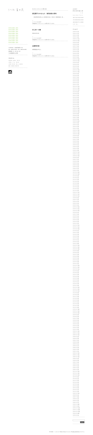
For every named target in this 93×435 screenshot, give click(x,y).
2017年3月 (75, 186)
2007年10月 (75, 375)
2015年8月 (75, 212)
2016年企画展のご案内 (13, 40)
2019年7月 (75, 139)
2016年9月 (75, 197)
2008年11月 (75, 354)
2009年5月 (75, 344)
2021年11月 (75, 88)
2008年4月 (75, 365)
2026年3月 (75, 33)
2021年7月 (75, 95)
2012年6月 (75, 276)
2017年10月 (75, 174)
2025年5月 (75, 49)
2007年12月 (75, 371)
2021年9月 (75, 91)
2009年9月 (75, 336)
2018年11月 (75, 154)
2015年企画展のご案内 (13, 42)
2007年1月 (75, 391)
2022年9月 (75, 73)
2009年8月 (75, 338)
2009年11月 (75, 333)
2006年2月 (75, 404)
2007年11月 (75, 373)
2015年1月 (75, 223)
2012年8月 (75, 272)
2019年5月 (75, 143)
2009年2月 (75, 349)
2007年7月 (75, 380)
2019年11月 (75, 132)
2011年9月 (75, 292)
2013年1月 (75, 263)
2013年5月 (75, 258)
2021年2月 (75, 104)
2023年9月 (75, 62)
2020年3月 (75, 124)
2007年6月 (75, 382)
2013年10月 (75, 249)
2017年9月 (75, 175)
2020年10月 (75, 111)
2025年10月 (75, 40)
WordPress (82, 431)
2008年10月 (75, 356)
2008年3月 (75, 367)
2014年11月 (75, 227)
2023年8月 (75, 64)
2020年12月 (75, 108)
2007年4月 (75, 386)
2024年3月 (75, 57)
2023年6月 (75, 66)
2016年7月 (75, 199)
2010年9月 (75, 314)
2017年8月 (75, 177)
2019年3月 (75, 146)
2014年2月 (75, 241)
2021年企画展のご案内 (13, 31)
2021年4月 (75, 101)
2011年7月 (75, 296)
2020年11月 (75, 110)
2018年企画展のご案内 (13, 37)
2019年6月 (75, 141)
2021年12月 (75, 86)
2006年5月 (75, 400)
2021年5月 (75, 99)
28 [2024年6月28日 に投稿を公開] (79, 22)
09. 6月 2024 (34, 38)
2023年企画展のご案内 (13, 28)
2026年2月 (75, 35)
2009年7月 (75, 340)
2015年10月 (75, 210)
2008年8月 (75, 360)
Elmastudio (68, 431)
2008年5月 (75, 364)
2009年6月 (75, 342)
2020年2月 (75, 126)
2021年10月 (75, 90)
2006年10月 (75, 393)
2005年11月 (75, 409)
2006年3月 (75, 402)
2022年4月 (75, 80)
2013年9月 (75, 250)
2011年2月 (75, 305)
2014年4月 (75, 238)
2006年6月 (75, 398)
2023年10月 (75, 60)
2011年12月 (75, 287)
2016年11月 (75, 194)
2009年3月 (75, 347)
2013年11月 (75, 247)
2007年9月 (75, 376)
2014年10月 (75, 228)
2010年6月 (75, 320)
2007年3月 (75, 387)
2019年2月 (75, 148)
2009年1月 (75, 351)
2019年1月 (75, 150)
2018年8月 (75, 157)
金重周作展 (35, 46)
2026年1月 (75, 37)
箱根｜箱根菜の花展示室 (13, 65)
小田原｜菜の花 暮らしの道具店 (15, 64)
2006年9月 (75, 395)
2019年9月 (75, 135)
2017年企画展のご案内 (13, 38)
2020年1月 (75, 128)
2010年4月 (75, 323)
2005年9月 (75, 413)
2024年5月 (75, 53)
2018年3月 (75, 166)
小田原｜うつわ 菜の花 (13, 62)
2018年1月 (75, 170)
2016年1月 (75, 205)
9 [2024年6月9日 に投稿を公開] (82, 15)
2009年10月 (75, 334)
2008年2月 (75, 369)
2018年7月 (75, 159)
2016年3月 (75, 203)
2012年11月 (75, 267)
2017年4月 (75, 185)
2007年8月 (75, 378)
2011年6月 (75, 298)
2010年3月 (75, 325)
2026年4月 (75, 31)
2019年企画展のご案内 (13, 35)
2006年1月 (75, 406)
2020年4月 (75, 122)
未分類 (38, 23)
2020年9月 (75, 113)
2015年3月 (75, 219)
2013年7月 (75, 254)
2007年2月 (75, 389)
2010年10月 (75, 312)
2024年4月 (75, 55)
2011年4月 (75, 301)
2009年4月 (75, 345)
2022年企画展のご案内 (13, 29)
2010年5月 (75, 322)
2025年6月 (75, 48)
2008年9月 (75, 358)
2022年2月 (75, 82)
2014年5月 (75, 236)
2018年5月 (75, 163)
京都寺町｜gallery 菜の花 (14, 60)
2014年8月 (75, 230)
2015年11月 (75, 208)
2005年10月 (75, 411)
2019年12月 (75, 130)
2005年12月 (75, 407)
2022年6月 (75, 79)
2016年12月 (75, 192)
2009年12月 (75, 331)
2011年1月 (75, 307)
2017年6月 (75, 181)
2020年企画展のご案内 (13, 33)
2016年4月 (75, 201)
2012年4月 (75, 280)
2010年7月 (75, 318)
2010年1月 (75, 329)
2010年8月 (75, 316)
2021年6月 (75, 97)
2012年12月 (75, 265)
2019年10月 (75, 133)
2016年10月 (75, 196)
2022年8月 (75, 75)
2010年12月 (75, 309)
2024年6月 (75, 51)
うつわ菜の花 (11, 3)
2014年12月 (75, 225)
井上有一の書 (36, 30)
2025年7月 (75, 46)
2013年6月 (75, 256)
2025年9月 (75, 42)
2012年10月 (75, 269)
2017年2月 (75, 188)
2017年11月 (75, 172)
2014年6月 (75, 234)
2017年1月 (75, 190)
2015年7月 (75, 214)
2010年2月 (75, 327)
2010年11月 (75, 311)
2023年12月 (75, 58)
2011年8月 (75, 294)
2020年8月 (75, 115)
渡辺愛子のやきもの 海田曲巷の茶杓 (44, 13)
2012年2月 (75, 283)
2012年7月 (75, 274)
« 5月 (74, 24)
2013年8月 (75, 252)
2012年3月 (75, 281)
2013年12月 (75, 245)
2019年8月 (75, 137)
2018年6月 (75, 161)
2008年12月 (75, 353)
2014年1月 (75, 243)
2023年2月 (75, 68)
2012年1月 (75, 285)
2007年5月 (75, 384)
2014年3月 (75, 239)
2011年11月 (75, 289)
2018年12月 (75, 152)
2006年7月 (75, 397)
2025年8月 (75, 44)
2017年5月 (75, 183)
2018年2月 (75, 168)
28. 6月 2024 (34, 21)
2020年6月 (75, 119)
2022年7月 (75, 77)
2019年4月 (75, 144)
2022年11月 (75, 71)
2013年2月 (75, 261)
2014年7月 (75, 232)
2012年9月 (75, 270)
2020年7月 (75, 117)
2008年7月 (75, 362)
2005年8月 (75, 415)
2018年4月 (75, 164)
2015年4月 (75, 217)
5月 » (77, 24)
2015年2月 (75, 221)
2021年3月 (75, 102)
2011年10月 (75, 291)
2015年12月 (75, 206)
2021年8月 (75, 93)
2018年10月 (75, 155)
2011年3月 (75, 303)
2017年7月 (75, 179)
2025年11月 (75, 38)
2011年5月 (75, 300)
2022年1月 (75, 84)
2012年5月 (75, 278)
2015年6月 (75, 216)
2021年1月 (75, 106)
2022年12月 (75, 69)
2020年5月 (75, 121)
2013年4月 (75, 259)
